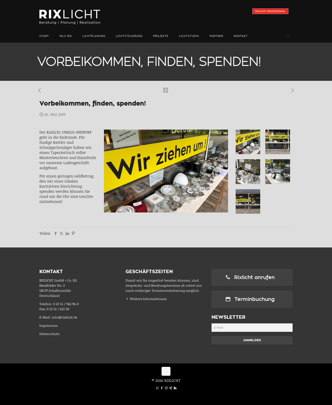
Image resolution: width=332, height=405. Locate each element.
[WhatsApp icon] (157, 387)
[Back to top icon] (166, 371)
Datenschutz (49, 333)
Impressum (48, 325)
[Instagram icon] (166, 387)
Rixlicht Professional (270, 11)
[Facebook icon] (161, 387)
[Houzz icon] (175, 387)
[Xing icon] (170, 387)
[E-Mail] (252, 327)
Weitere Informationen (148, 298)
